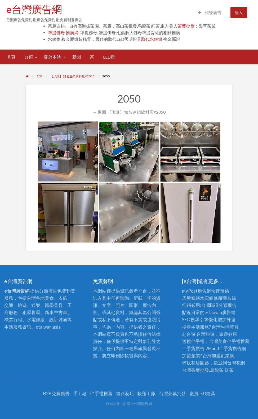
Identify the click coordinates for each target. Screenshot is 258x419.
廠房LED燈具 (202, 393)
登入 (239, 12)
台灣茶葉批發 (195, 370)
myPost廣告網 (196, 291)
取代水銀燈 (151, 39)
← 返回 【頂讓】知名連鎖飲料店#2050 (128, 111)
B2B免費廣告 (56, 393)
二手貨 (226, 348)
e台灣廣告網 (34, 9)
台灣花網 (236, 362)
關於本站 (52, 57)
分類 (28, 57)
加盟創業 (221, 355)
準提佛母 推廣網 (63, 32)
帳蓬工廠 (146, 393)
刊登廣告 (209, 12)
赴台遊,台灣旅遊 (198, 334)
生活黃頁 (230, 327)
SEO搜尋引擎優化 (199, 319)
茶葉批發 (185, 26)
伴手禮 (234, 341)
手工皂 (80, 393)
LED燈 (109, 57)
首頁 (11, 57)
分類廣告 (228, 305)
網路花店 (125, 393)
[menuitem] (210, 12)
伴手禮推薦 (101, 393)
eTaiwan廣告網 (220, 312)
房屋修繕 (191, 298)
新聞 (76, 57)
